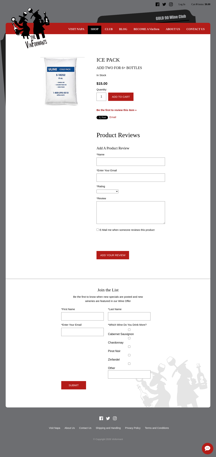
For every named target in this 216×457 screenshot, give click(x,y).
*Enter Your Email (106, 170)
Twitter (164, 4)
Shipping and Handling (108, 428)
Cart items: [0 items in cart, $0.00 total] (200, 4)
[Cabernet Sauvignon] (129, 330)
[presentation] (123, 241)
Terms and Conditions (157, 428)
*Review (101, 198)
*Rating (100, 186)
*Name (100, 154)
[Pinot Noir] (129, 346)
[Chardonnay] (129, 338)
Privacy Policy (133, 428)
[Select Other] (129, 363)
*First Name (68, 309)
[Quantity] (101, 97)
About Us (173, 29)
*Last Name (114, 309)
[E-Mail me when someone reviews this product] (97, 229)
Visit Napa (76, 29)
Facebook (158, 4)
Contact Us (195, 29)
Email (112, 117)
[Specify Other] (129, 374)
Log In (181, 4)
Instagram (171, 4)
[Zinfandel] (129, 355)
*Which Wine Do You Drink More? (127, 324)
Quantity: (101, 89)
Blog (123, 29)
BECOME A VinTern (146, 29)
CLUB (109, 29)
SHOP (94, 29)
